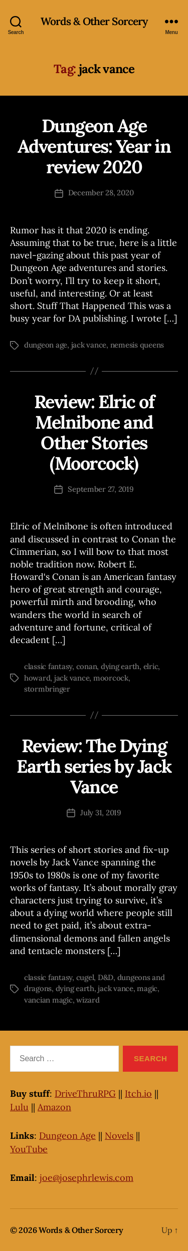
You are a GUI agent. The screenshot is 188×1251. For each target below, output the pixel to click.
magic (147, 988)
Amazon (54, 1107)
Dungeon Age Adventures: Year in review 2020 (94, 146)
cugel (85, 977)
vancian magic (48, 1000)
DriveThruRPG (85, 1093)
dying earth (120, 666)
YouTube (29, 1149)
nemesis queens (137, 345)
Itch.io (138, 1093)
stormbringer (47, 689)
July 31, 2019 (100, 812)
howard (37, 678)
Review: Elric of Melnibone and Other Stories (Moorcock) (94, 432)
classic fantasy (48, 666)
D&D (105, 977)
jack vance (88, 345)
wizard (87, 1000)
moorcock (110, 678)
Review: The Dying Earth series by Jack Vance (94, 766)
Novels (119, 1135)
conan (86, 666)
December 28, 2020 (101, 192)
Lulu (19, 1107)
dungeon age (45, 345)
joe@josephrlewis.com (86, 1177)
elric (150, 666)
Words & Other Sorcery (94, 21)
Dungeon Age (67, 1135)
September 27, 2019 (100, 489)
